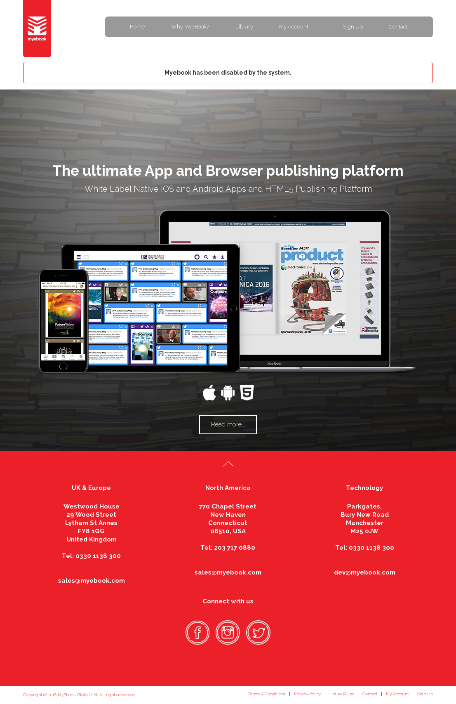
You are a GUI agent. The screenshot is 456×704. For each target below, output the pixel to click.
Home (137, 27)
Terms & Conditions (266, 694)
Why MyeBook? (190, 27)
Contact (398, 27)
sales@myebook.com (91, 580)
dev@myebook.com (364, 572)
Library (244, 27)
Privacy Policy (307, 694)
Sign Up (353, 27)
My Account (293, 27)
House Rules (341, 694)
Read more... (228, 424)
